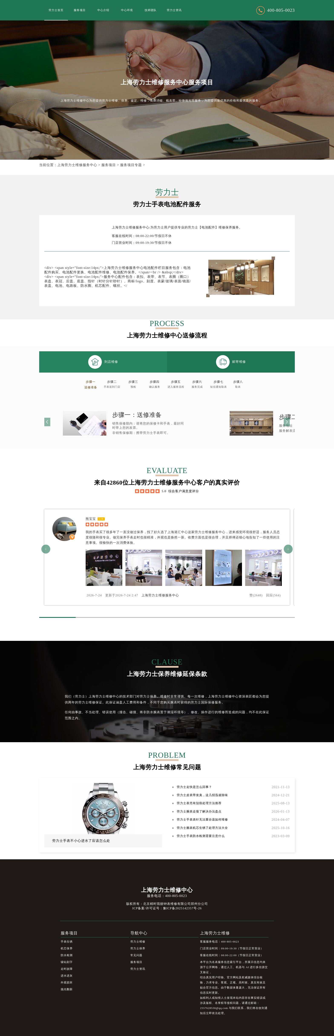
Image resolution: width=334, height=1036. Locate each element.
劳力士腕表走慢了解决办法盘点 (199, 811)
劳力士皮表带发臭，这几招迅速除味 (202, 795)
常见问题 (136, 955)
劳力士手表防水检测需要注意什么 (201, 836)
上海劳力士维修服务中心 (77, 165)
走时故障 (67, 968)
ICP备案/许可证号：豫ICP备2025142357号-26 (167, 908)
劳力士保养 (137, 948)
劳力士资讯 (174, 10)
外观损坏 (67, 982)
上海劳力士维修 (215, 933)
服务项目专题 (131, 165)
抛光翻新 (67, 989)
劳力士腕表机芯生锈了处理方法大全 (202, 827)
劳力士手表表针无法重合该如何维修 (202, 819)
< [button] (46, 549)
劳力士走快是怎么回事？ (194, 787)
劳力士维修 (137, 941)
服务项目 (80, 10)
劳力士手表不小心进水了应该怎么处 (81, 840)
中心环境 (127, 10)
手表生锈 (67, 941)
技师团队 (151, 10)
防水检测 (67, 955)
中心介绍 (103, 10)
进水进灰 (67, 975)
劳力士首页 (56, 10)
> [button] (288, 549)
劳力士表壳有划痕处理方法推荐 (199, 803)
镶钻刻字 (67, 962)
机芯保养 (67, 948)
